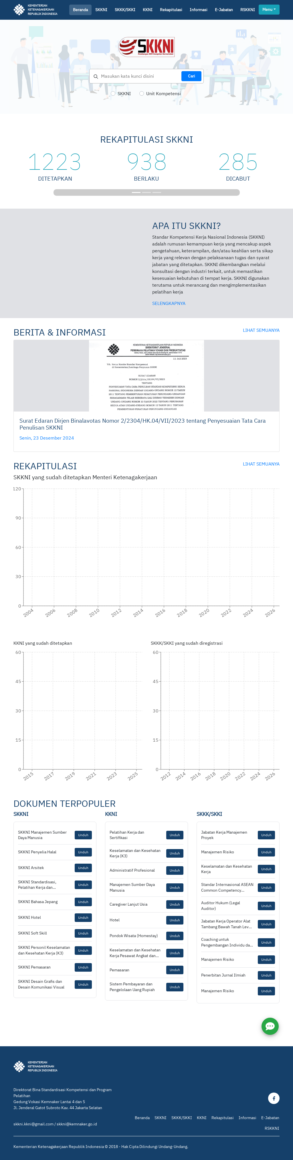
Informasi (198, 9)
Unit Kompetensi (163, 93)
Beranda (80, 9)
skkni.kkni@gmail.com (33, 1124)
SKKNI (101, 9)
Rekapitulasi (171, 9)
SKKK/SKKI (125, 9)
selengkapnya (168, 303)
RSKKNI (247, 9)
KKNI (148, 9)
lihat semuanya (261, 330)
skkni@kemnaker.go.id (77, 1124)
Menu (267, 9)
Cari (191, 76)
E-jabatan (224, 9)
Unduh (83, 835)
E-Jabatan (270, 1117)
